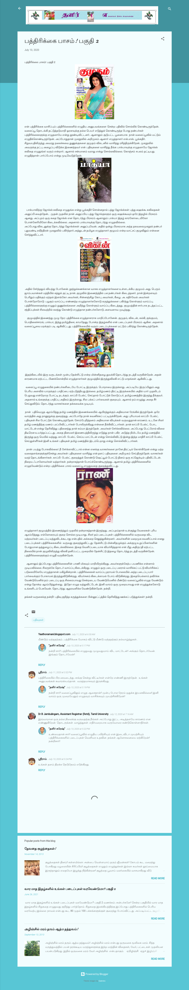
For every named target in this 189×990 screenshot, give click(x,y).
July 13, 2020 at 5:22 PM (78, 729)
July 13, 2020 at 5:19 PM (78, 687)
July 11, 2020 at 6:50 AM (83, 634)
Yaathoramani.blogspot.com (54, 634)
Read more (158, 878)
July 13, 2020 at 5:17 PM (78, 645)
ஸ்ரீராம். (42, 672)
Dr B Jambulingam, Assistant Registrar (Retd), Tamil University (73, 714)
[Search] (170, 9)
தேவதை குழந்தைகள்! (40, 849)
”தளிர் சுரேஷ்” (57, 645)
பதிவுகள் (38, 619)
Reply (41, 665)
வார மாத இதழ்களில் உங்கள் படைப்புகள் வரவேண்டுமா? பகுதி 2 (69, 889)
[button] (163, 39)
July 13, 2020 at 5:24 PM (60, 759)
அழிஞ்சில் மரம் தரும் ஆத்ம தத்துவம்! (51, 929)
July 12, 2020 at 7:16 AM (121, 714)
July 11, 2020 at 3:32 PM (60, 672)
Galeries (102, 981)
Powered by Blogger (94, 974)
